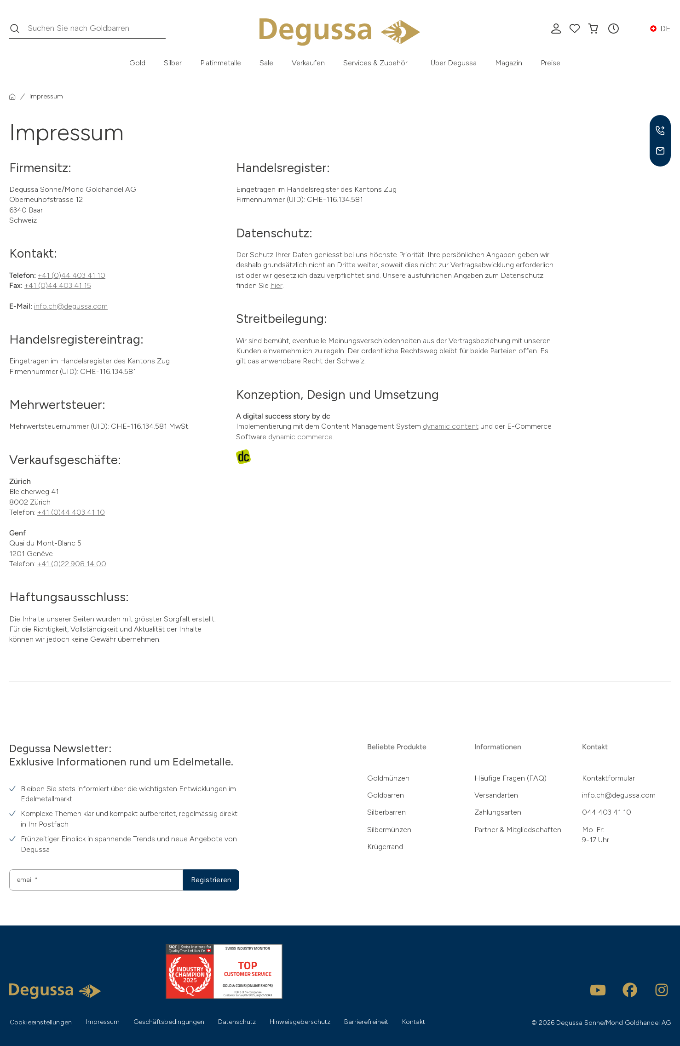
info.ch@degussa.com (71, 306)
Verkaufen (308, 62)
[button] (613, 28)
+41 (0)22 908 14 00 (71, 563)
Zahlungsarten (497, 812)
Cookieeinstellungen (41, 1022)
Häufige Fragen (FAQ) (510, 778)
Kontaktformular (608, 778)
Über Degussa (454, 62)
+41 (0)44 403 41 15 (57, 285)
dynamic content (450, 426)
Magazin (508, 62)
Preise (550, 62)
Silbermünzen (389, 829)
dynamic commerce (300, 436)
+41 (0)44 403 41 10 (71, 275)
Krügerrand (385, 846)
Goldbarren (385, 795)
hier (276, 285)
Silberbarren (386, 812)
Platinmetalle (220, 62)
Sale (266, 62)
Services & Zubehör (375, 62)
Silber (173, 62)
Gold (137, 62)
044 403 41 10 (606, 812)
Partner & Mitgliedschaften (517, 829)
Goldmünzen (388, 778)
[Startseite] (12, 96)
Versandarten (496, 795)
